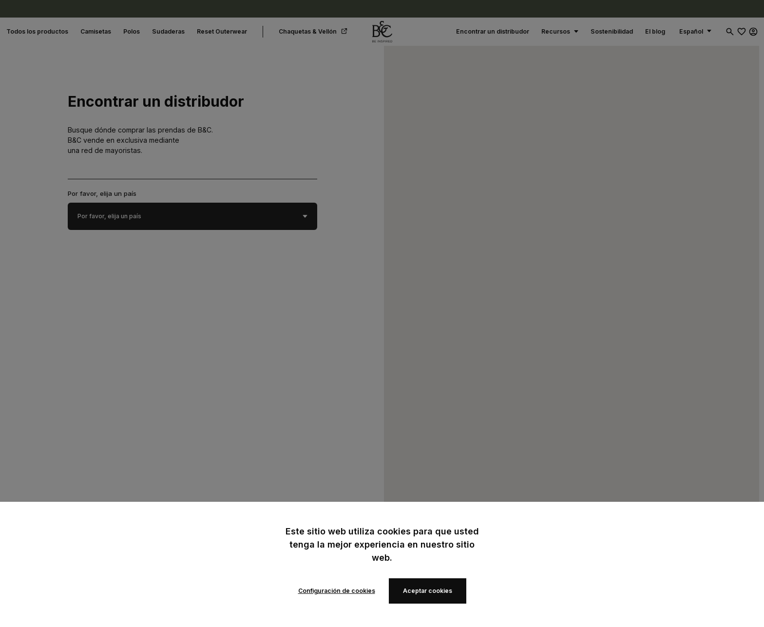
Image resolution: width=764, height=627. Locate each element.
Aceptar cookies (427, 590)
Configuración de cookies (336, 590)
